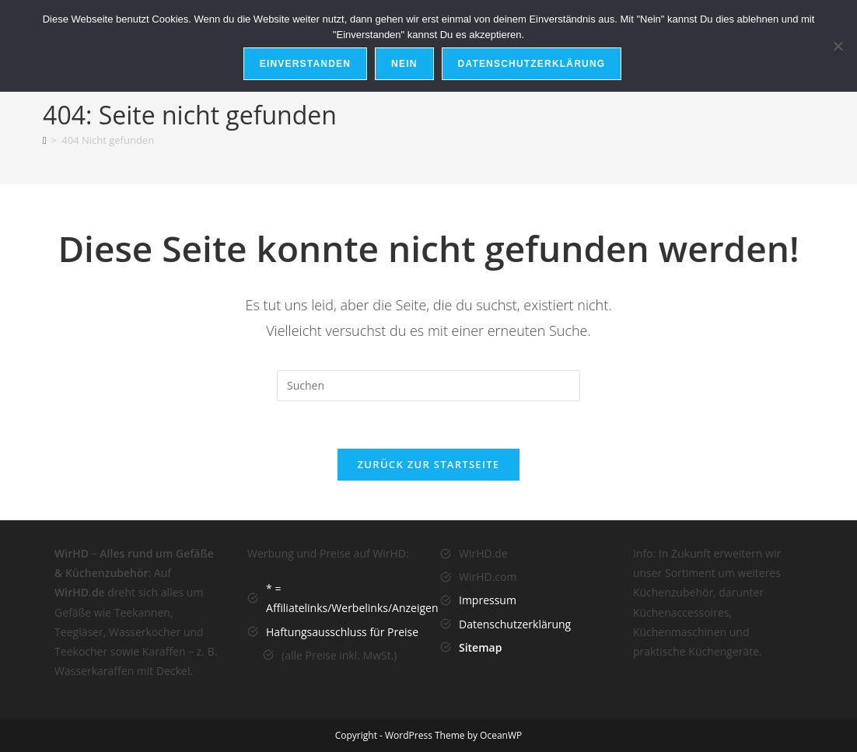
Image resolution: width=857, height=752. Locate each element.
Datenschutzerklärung (515, 624)
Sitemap (480, 647)
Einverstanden (305, 63)
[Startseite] (45, 140)
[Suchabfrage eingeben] (428, 385)
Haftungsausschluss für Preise (342, 631)
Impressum (487, 600)
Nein (404, 63)
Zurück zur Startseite (429, 464)
